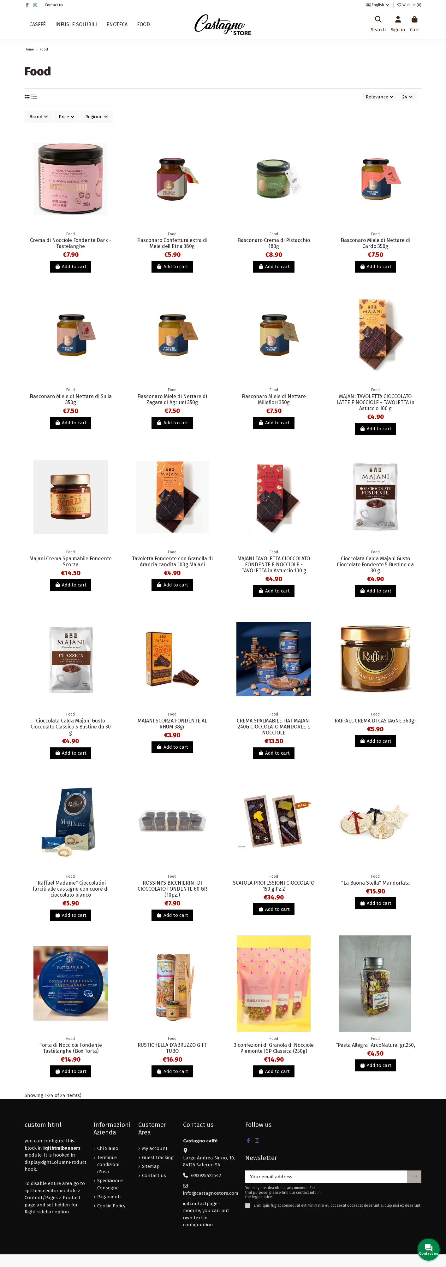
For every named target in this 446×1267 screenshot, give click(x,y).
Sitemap (151, 1166)
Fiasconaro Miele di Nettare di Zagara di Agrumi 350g (172, 399)
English (378, 5)
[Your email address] (326, 1176)
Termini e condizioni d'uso (108, 1165)
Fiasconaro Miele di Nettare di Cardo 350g (375, 243)
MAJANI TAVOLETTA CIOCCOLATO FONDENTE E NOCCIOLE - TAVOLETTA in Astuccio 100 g (273, 565)
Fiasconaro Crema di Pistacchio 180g (273, 243)
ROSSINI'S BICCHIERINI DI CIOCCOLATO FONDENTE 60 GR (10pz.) (172, 889)
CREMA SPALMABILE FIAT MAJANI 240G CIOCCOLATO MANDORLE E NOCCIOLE (274, 727)
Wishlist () (409, 5)
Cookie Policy (111, 1206)
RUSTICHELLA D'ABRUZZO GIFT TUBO (172, 1048)
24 (407, 97)
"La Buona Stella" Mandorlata (375, 883)
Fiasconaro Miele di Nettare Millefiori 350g (274, 399)
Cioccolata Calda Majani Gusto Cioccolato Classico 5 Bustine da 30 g (71, 727)
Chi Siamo (107, 1148)
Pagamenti (109, 1196)
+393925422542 (205, 1175)
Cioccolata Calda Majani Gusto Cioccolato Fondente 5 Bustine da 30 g (375, 565)
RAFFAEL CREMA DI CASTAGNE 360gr (375, 721)
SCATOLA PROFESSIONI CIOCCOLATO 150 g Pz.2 (273, 886)
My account (155, 1148)
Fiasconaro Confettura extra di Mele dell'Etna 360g (172, 243)
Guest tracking (158, 1157)
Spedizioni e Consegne (110, 1184)
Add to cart (70, 266)
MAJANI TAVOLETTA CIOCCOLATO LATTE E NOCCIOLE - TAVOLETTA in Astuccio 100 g (375, 402)
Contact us (54, 5)
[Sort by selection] (379, 97)
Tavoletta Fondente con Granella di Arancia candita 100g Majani (172, 562)
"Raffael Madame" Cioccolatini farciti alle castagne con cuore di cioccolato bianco (71, 889)
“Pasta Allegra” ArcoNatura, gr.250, (375, 1045)
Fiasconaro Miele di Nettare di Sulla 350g (71, 399)
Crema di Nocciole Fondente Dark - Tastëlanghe (70, 243)
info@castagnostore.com (210, 1193)
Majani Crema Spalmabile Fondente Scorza (70, 562)
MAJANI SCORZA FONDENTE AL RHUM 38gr (172, 724)
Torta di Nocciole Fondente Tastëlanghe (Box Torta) (70, 1048)
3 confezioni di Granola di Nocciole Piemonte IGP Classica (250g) (274, 1048)
